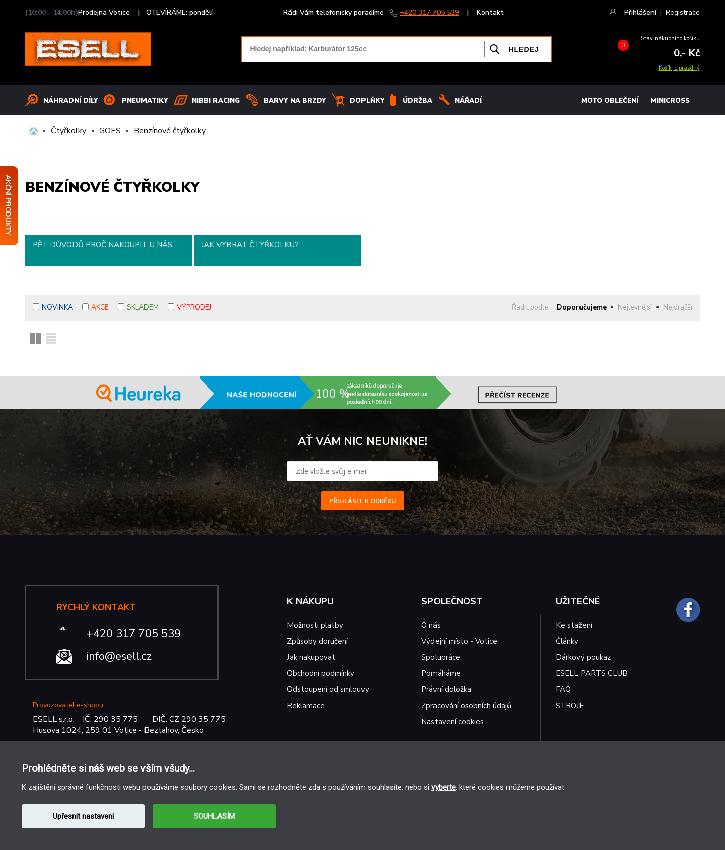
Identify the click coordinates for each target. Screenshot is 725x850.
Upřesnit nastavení (83, 816)
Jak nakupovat (311, 657)
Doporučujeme (582, 307)
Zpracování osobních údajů (466, 706)
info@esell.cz (119, 656)
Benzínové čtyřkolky (170, 130)
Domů (33, 131)
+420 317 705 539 (429, 12)
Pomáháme (441, 673)
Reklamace (306, 706)
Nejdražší (677, 307)
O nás (431, 625)
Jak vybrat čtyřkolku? (250, 245)
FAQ (563, 689)
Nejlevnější (635, 307)
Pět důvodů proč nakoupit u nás (102, 245)
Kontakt (490, 12)
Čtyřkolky (68, 130)
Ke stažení (574, 625)
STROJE (570, 706)
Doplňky (367, 100)
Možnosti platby (315, 625)
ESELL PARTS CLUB (592, 673)
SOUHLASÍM (214, 816)
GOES (110, 130)
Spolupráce (440, 657)
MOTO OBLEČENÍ (609, 100)
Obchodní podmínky (320, 673)
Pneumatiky (145, 100)
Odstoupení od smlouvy (328, 689)
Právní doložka (446, 689)
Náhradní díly (70, 100)
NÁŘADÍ (468, 100)
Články (567, 641)
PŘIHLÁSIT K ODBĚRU (362, 500)
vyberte (443, 787)
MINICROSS (670, 100)
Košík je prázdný (679, 68)
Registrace (683, 12)
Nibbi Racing (216, 100)
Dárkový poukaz (583, 657)
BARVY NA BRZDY (295, 100)
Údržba (417, 100)
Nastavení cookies (452, 722)
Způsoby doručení (317, 641)
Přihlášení (640, 12)
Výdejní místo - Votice (459, 641)
